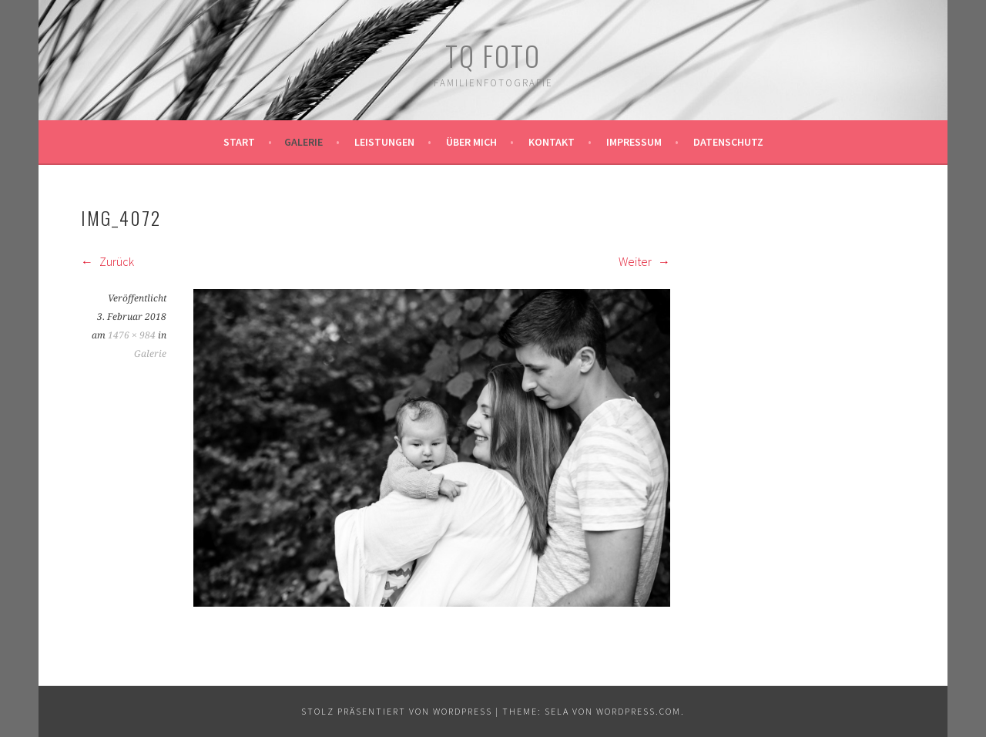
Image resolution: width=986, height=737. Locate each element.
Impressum (634, 142)
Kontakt (551, 142)
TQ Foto (493, 55)
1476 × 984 (132, 335)
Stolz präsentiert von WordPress (396, 711)
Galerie (303, 142)
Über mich (471, 142)
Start (239, 142)
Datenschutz (728, 142)
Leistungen (384, 142)
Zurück (107, 261)
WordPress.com (638, 711)
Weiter (644, 261)
